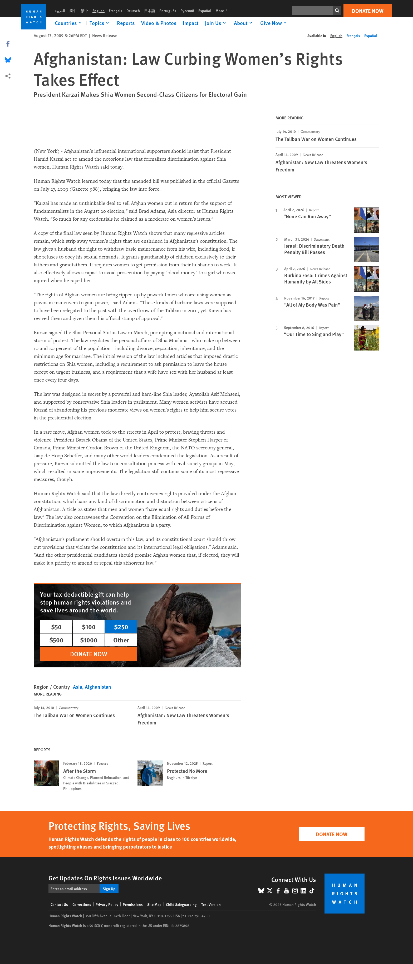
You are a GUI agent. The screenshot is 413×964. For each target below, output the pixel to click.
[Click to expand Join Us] (216, 23)
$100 (89, 626)
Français (115, 10)
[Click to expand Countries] (69, 23)
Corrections (81, 904)
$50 (56, 626)
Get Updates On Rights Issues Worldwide (105, 877)
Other (121, 639)
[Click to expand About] (244, 23)
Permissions (133, 904)
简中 (73, 10)
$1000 (88, 639)
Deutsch (133, 10)
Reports (126, 23)
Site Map (154, 904)
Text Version (211, 904)
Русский (187, 10)
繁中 (84, 10)
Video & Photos (158, 23)
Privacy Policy (107, 904)
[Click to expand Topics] (100, 23)
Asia (77, 686)
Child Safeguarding (181, 904)
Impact (191, 23)
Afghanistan (98, 686)
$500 (56, 639)
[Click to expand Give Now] (274, 23)
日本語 (149, 10)
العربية (60, 10)
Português (167, 10)
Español (204, 10)
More (223, 10)
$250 (121, 626)
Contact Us (59, 904)
